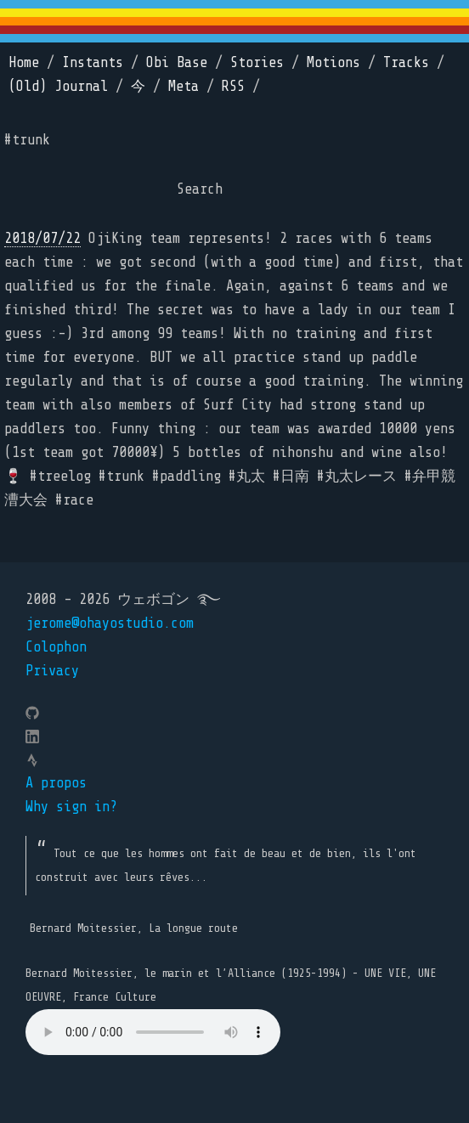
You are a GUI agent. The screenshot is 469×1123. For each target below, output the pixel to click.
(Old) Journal (58, 86)
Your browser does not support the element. (152, 1032)
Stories (257, 62)
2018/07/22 (42, 238)
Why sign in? (71, 807)
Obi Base (176, 62)
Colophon (56, 647)
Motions (333, 62)
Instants (92, 62)
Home (23, 62)
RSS (233, 86)
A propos (56, 783)
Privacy (52, 671)
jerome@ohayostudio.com (109, 623)
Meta (183, 86)
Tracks (406, 62)
